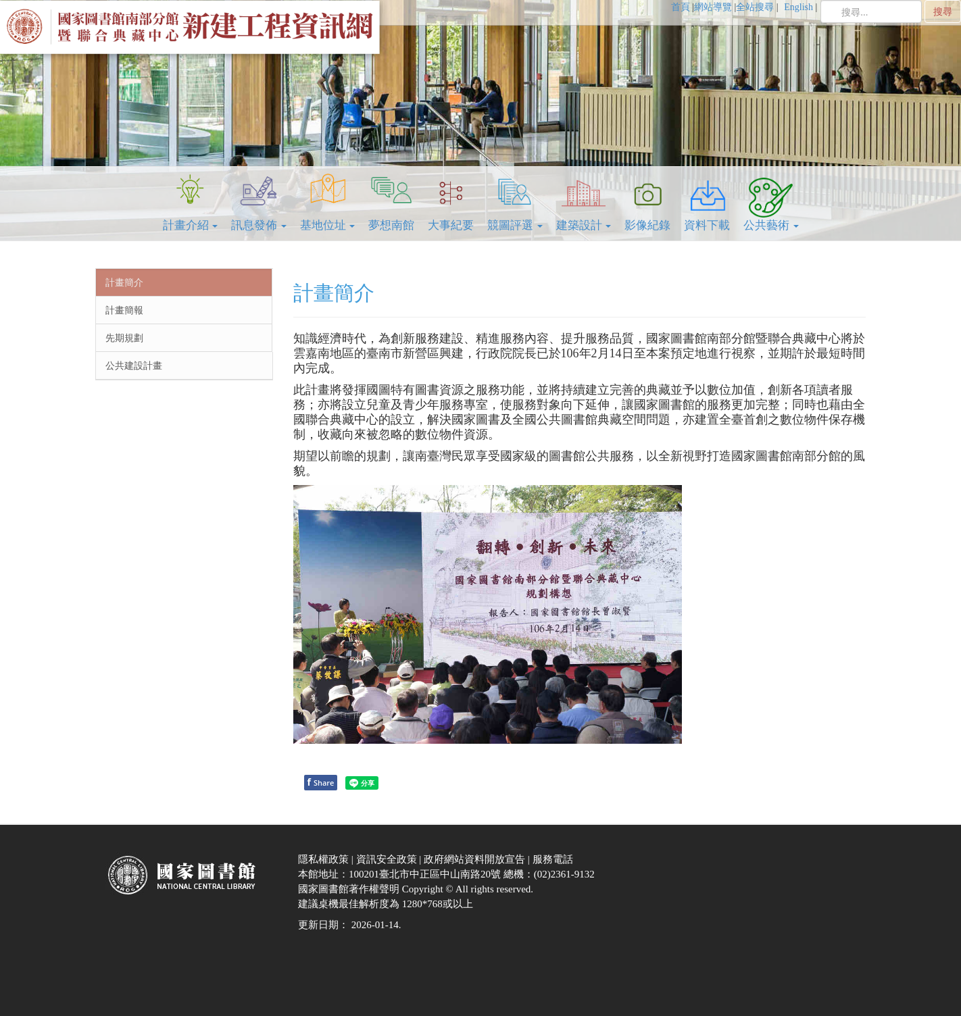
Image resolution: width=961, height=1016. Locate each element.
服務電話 (554, 859)
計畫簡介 (124, 282)
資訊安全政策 (388, 859)
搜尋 (942, 11)
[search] (871, 11)
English (799, 7)
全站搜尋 (755, 7)
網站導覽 (713, 7)
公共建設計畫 (133, 365)
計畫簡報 (124, 310)
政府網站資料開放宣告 (476, 859)
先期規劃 (124, 337)
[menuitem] (682, 7)
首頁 (680, 7)
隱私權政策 (324, 859)
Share (321, 782)
